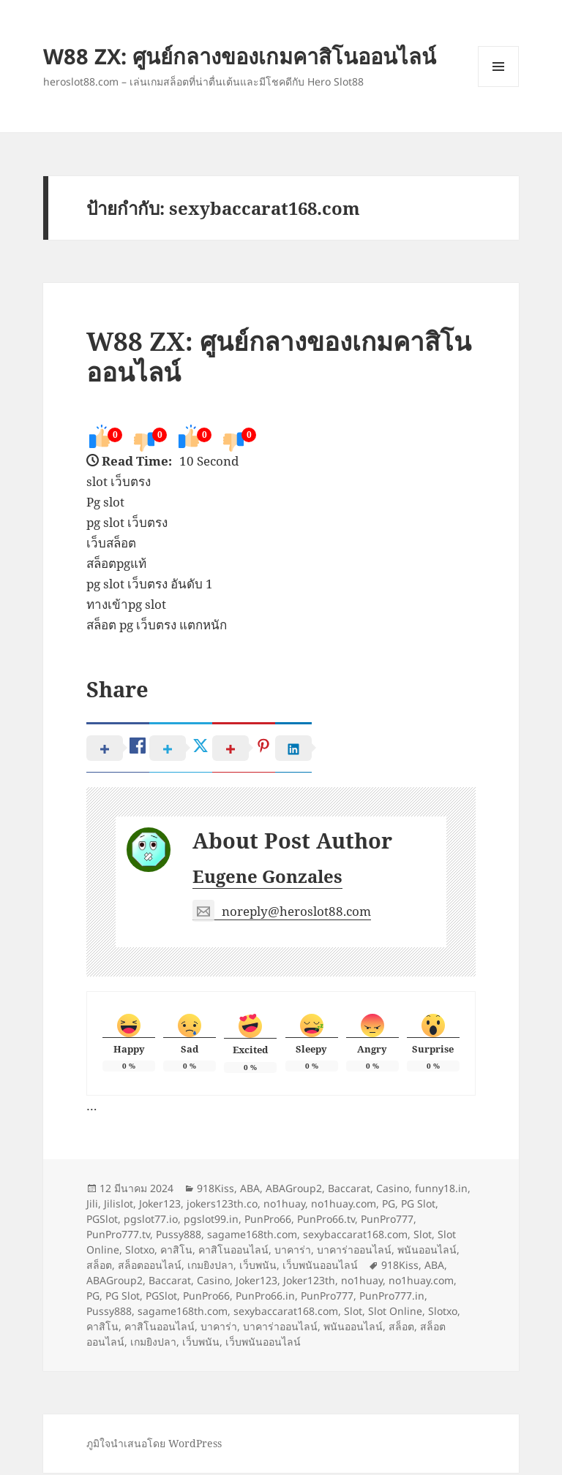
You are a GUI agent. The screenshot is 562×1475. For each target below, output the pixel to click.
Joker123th (309, 1282)
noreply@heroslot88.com (281, 913)
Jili (92, 1206)
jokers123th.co (222, 1206)
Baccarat (349, 1190)
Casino (392, 1190)
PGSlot (102, 1221)
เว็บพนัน (258, 1267)
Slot (422, 1236)
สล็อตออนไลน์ (149, 1267)
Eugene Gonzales (267, 878)
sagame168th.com (252, 1236)
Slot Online (395, 1313)
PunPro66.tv (326, 1221)
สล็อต (99, 1267)
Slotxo (139, 1252)
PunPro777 (387, 1221)
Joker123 (160, 1206)
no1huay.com (343, 1206)
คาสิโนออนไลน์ (233, 1252)
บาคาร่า (292, 1252)
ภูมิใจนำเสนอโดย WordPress (154, 1445)
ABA (250, 1190)
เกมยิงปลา (210, 1267)
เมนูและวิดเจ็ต (498, 66)
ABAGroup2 (294, 1190)
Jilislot (118, 1206)
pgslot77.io (151, 1221)
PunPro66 (267, 1221)
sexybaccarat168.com (355, 1236)
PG (388, 1206)
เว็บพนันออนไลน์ (320, 1267)
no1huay (284, 1206)
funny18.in (441, 1190)
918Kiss (215, 1190)
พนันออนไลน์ (427, 1252)
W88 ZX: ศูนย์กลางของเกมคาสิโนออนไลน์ (239, 56)
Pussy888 (178, 1236)
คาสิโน (176, 1252)
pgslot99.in (211, 1221)
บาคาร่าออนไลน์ (354, 1252)
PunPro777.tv (118, 1236)
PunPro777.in (391, 1298)
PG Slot (418, 1206)
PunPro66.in (265, 1298)
